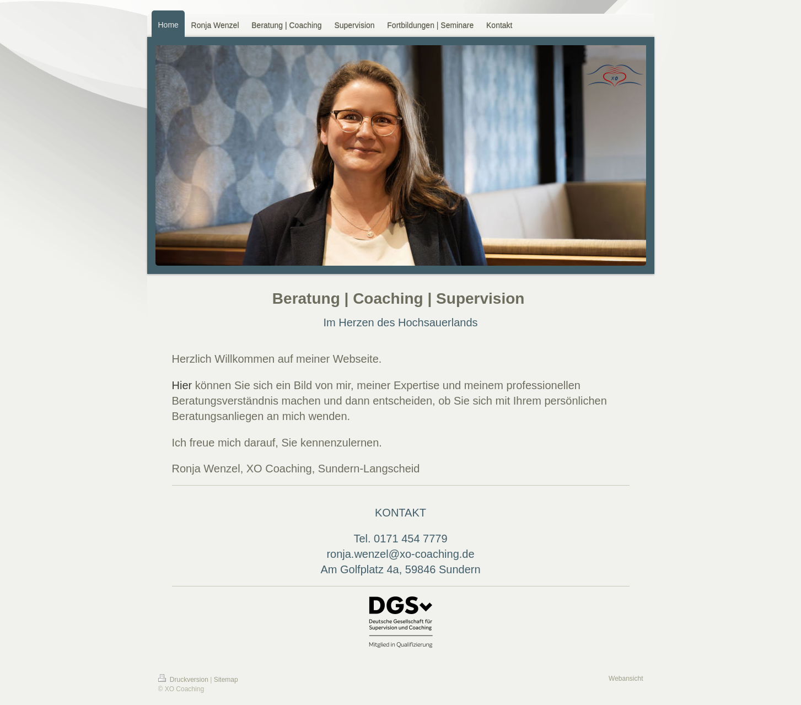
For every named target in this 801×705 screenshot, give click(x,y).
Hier (182, 385)
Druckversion (184, 680)
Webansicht (626, 678)
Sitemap (226, 680)
